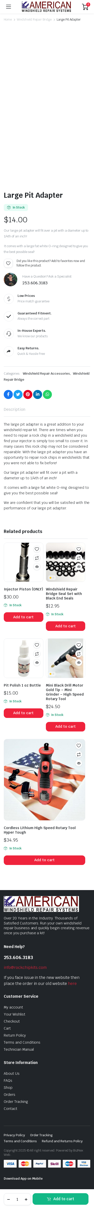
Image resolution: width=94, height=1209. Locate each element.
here (72, 983)
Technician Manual (19, 1049)
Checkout (12, 1021)
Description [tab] (14, 409)
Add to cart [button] (23, 617)
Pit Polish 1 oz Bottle (22, 685)
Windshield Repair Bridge (34, 20)
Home (8, 20)
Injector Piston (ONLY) (23, 589)
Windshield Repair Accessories (46, 373)
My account (13, 1007)
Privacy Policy (14, 1135)
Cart (7, 1028)
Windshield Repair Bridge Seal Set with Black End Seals (64, 593)
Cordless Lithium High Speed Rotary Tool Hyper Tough (40, 830)
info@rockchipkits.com (25, 967)
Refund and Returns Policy (62, 1141)
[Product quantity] (17, 1199)
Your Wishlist (14, 1014)
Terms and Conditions (22, 1042)
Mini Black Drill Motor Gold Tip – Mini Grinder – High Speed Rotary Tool (65, 692)
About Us (12, 1073)
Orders (9, 1094)
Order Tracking (16, 1101)
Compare (36, 557)
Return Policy (15, 1035)
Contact (10, 1108)
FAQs (8, 1080)
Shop (8, 1087)
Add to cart (63, 1198)
